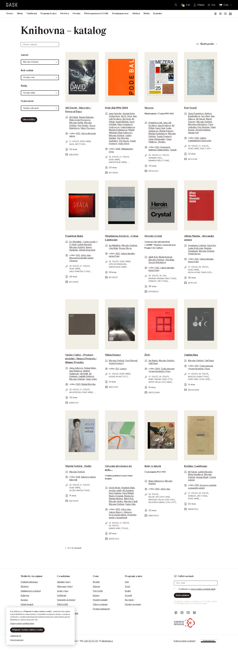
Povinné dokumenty (101, 609)
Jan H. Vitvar (126, 116)
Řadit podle (207, 43)
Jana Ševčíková (164, 125)
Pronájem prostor (120, 13)
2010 (157, 489)
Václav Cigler (91, 379)
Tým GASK (98, 591)
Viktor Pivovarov (87, 128)
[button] (40, 62)
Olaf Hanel (153, 363)
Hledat (175, 5)
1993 (197, 485)
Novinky (76, 13)
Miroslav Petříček (116, 135)
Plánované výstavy (65, 586)
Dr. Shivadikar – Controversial (82, 242)
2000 (157, 368)
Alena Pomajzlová (196, 113)
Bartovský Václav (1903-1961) (161, 500)
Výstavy (9, 13)
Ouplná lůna (191, 354)
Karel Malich (128, 493)
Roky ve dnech (152, 466)
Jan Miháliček (114, 245)
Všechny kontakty (100, 600)
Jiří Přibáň (73, 117)
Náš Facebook (215, 13)
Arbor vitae (86, 255)
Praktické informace (29, 582)
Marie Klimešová (156, 481)
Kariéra (96, 595)
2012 (78, 255)
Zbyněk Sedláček (203, 130)
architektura (75, 392)
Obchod (136, 13)
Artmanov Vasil (155, 158)
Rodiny (128, 591)
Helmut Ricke (90, 368)
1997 (196, 366)
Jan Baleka (153, 360)
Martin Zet (129, 496)
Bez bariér (129, 600)
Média (147, 13)
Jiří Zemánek (128, 490)
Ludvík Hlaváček (84, 244)
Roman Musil (202, 477)
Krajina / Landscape (195, 466)
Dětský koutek (27, 604)
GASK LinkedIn (230, 13)
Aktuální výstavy (64, 582)
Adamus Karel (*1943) (118, 528)
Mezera (148, 107)
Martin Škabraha (86, 117)
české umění (85, 141)
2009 (78, 384)
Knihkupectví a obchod (31, 591)
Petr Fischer (83, 125)
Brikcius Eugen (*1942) (198, 377)
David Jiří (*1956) (77, 144)
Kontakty (157, 13)
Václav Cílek (130, 504)
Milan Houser (113, 354)
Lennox (123, 368)
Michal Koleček (165, 257)
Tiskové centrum (100, 604)
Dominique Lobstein (197, 245)
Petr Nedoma (203, 127)
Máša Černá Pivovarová (79, 120)
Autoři (24, 54)
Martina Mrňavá (116, 498)
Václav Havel (123, 143)
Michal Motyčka (88, 384)
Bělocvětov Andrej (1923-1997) (162, 502)
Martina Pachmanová (118, 130)
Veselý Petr (205, 149)
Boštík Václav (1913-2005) (160, 382)
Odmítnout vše (15, 636)
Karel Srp (211, 245)
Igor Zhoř (205, 116)
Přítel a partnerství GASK (96, 13)
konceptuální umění (118, 162)
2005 (117, 509)
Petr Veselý (190, 107)
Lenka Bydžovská (195, 248)
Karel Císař (160, 128)
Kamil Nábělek (122, 122)
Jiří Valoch (200, 119)
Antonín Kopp (128, 113)
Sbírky (20, 13)
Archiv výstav (62, 591)
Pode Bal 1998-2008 (116, 107)
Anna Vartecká (115, 113)
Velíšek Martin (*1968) (79, 490)
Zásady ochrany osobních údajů (22, 623)
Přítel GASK (62, 604)
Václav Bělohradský (156, 139)
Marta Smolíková (195, 474)
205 (117, 368)
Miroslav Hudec (116, 501)
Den (213, 5)
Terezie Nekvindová (157, 262)
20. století (113, 157)
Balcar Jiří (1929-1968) (159, 497)
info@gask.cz (107, 641)
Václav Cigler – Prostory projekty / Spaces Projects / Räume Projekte (81, 358)
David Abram (114, 487)
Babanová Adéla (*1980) (158, 161)
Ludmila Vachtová (86, 376)
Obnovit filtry (29, 119)
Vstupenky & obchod (66, 600)
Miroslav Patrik (130, 501)
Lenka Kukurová (127, 127)
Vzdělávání (32, 13)
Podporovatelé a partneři (184, 641)
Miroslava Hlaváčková (197, 124)
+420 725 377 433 (91, 641)
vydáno (72, 133)
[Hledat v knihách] (40, 44)
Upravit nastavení (16, 640)
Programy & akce (49, 13)
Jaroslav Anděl (115, 490)
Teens (127, 586)
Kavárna (24, 600)
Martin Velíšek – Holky (78, 466)
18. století (113, 523)
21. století (74, 141)
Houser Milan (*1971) (118, 377)
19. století (193, 267)
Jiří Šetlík (84, 373)
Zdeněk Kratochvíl (87, 250)
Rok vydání (27, 70)
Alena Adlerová (76, 368)
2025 (78, 133)
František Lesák (155, 123)
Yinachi (173, 150)
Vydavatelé (27, 101)
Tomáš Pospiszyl (164, 136)
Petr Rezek (124, 141)
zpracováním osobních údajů (203, 589)
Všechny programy (133, 604)
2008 (117, 149)
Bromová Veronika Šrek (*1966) (162, 278)
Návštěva (64, 13)
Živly (147, 354)
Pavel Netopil (131, 360)
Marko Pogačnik (116, 496)
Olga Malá (113, 248)
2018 (78, 477)
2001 (117, 253)
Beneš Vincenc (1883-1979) (160, 379)
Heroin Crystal (153, 235)
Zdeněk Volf (193, 132)
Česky (224, 5)
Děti (127, 582)
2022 (197, 138)
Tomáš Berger (194, 254)
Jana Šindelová (75, 371)
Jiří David (127, 119)
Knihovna (25, 595)
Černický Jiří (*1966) (158, 281)
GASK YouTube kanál (225, 13)
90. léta (162, 276)
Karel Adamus (115, 493)
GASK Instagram (220, 13)
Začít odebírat (182, 595)
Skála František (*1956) (79, 271)
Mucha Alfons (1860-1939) (199, 272)
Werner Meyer (125, 248)
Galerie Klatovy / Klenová (120, 512)
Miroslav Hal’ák (76, 123)
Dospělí (128, 595)
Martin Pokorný (166, 131)
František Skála (74, 235)
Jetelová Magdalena (117, 264)
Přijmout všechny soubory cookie (27, 630)
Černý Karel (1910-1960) (199, 379)
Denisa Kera (114, 116)
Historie (96, 586)
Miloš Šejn (128, 498)
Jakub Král (153, 257)
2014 (157, 147)
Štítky (24, 85)
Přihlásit (200, 5)
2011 (196, 259)
